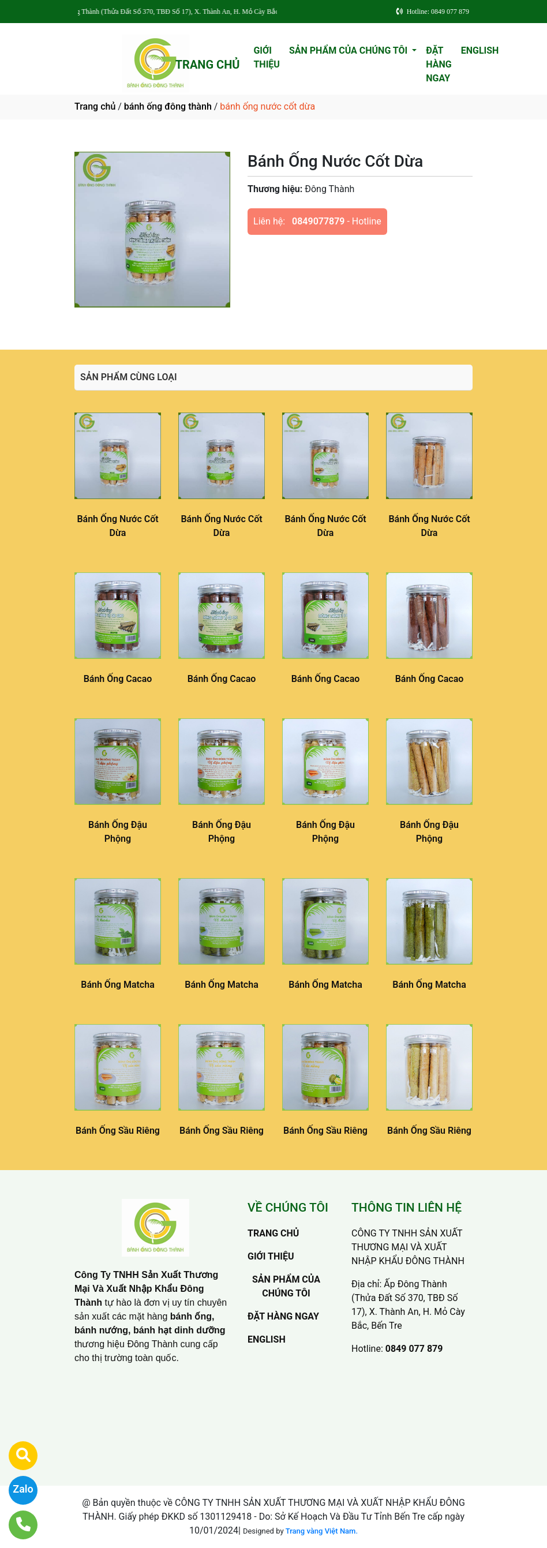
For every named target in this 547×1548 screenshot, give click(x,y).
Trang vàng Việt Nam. (322, 1531)
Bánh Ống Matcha (117, 984)
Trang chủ (94, 106)
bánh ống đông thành (168, 106)
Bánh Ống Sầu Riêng (118, 1130)
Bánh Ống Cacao (118, 678)
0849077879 (318, 221)
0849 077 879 (414, 1348)
